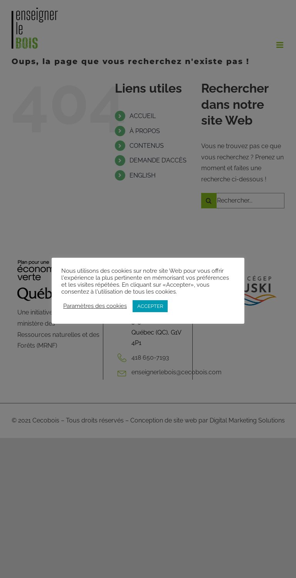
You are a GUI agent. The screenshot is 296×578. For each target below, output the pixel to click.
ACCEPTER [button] (150, 306)
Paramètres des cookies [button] (95, 306)
